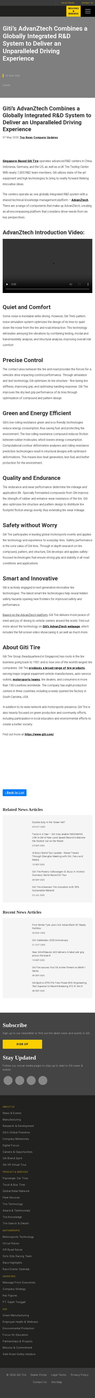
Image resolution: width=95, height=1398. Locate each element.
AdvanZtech (80, 200)
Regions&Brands (72, 12)
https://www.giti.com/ (39, 734)
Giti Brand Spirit (12, 1158)
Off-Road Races (13, 1249)
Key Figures (10, 1295)
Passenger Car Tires (15, 1178)
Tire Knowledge (12, 1217)
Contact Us (87, 3)
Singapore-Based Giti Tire (21, 161)
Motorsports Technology (18, 1237)
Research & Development (18, 1126)
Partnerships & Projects (18, 1341)
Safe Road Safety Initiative (19, 1354)
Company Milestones (16, 1139)
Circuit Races (11, 1243)
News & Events (12, 1113)
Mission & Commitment (17, 1347)
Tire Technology (13, 1204)
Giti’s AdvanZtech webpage (61, 626)
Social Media (68, 3)
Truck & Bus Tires (14, 1184)
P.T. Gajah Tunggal (14, 1302)
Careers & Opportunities (18, 1152)
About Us (8, 1106)
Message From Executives (19, 1282)
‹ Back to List (14, 792)
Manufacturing (12, 1119)
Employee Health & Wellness (20, 1321)
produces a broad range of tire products (57, 668)
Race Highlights (12, 1262)
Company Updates (46, 137)
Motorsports (11, 1230)
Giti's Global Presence (16, 1132)
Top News (26, 137)
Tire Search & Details (16, 1223)
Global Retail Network (16, 1191)
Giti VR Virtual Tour (15, 1164)
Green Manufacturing (16, 1315)
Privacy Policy (80, 1375)
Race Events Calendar (16, 1269)
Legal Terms (58, 1375)
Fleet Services (11, 1197)
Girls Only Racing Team (17, 1256)
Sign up (22, 1044)
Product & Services (15, 1172)
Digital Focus (11, 1145)
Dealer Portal (39, 1375)
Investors (9, 1276)
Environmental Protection (18, 1328)
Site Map (56, 1382)
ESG (5, 1309)
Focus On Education (15, 1334)
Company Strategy (14, 1289)
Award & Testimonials (16, 1210)
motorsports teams (26, 679)
